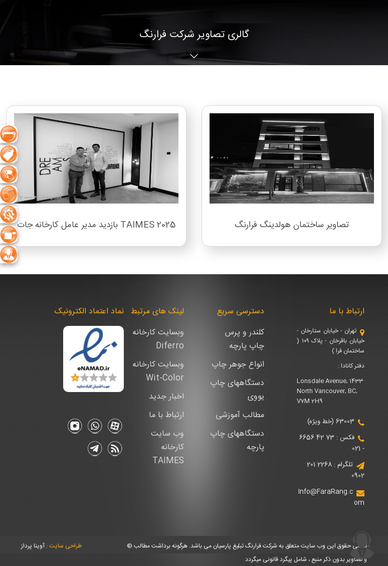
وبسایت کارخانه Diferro (158, 339)
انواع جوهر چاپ (238, 364)
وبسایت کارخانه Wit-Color (158, 371)
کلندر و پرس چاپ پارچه (244, 339)
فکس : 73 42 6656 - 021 (331, 443)
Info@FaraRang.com (331, 497)
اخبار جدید (166, 397)
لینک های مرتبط (157, 311)
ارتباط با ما (346, 311)
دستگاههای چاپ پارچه (237, 440)
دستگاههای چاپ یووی (237, 390)
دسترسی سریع (240, 311)
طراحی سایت (65, 546)
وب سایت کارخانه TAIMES (167, 447)
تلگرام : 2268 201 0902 (335, 470)
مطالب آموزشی (240, 415)
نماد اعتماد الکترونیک (89, 311)
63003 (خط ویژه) (330, 421)
